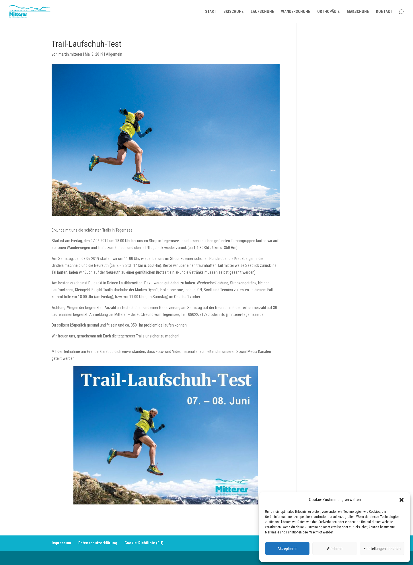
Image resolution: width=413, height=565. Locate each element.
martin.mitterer (70, 54)
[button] (401, 500)
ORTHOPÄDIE (328, 11)
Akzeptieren (287, 548)
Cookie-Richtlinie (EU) (143, 543)
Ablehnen (334, 548)
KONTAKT (384, 11)
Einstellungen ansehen (382, 548)
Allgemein (114, 54)
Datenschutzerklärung (97, 543)
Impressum (61, 543)
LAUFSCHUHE (262, 11)
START (210, 11)
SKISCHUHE (233, 11)
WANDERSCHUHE (295, 11)
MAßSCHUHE (358, 11)
